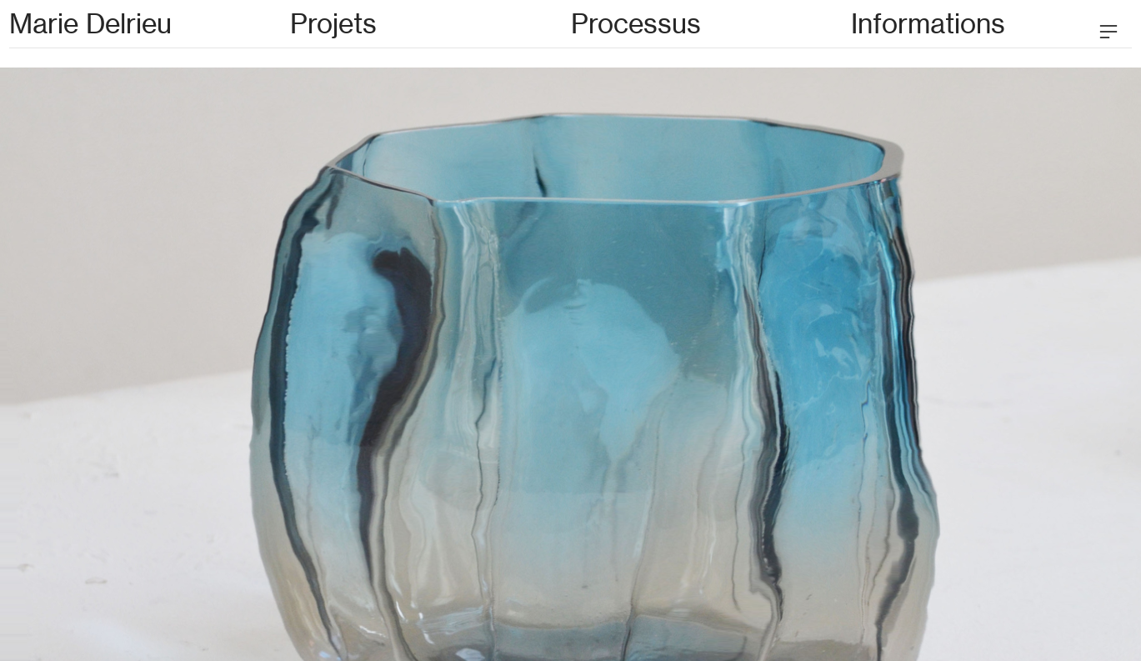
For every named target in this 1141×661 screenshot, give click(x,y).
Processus (636, 24)
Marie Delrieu (90, 24)
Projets (333, 24)
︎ (1108, 32)
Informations (928, 24)
